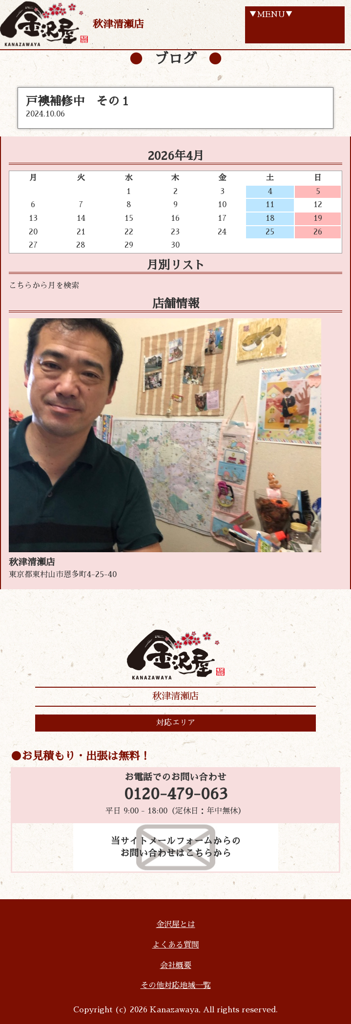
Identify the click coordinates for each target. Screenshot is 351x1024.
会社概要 (175, 965)
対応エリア (175, 723)
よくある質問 (175, 945)
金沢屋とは (175, 924)
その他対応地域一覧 (176, 985)
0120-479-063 (175, 794)
